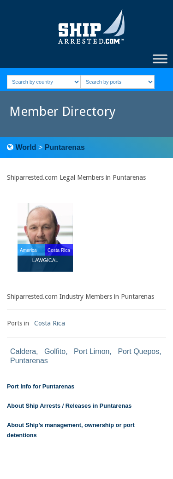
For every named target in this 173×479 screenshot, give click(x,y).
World (25, 147)
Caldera (23, 351)
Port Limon (91, 351)
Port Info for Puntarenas (40, 386)
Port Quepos (138, 351)
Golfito (55, 351)
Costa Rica (49, 323)
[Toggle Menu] (160, 58)
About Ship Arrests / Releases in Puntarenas (69, 405)
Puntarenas (65, 147)
